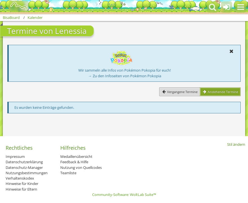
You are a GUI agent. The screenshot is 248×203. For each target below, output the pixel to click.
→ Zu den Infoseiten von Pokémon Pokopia (124, 75)
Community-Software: (124, 194)
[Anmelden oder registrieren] (226, 7)
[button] (240, 7)
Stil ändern (236, 144)
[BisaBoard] (15, 6)
